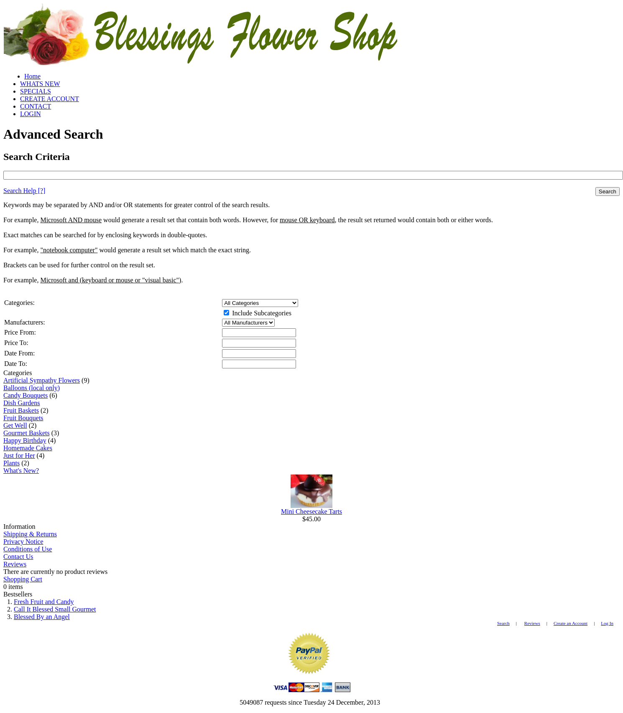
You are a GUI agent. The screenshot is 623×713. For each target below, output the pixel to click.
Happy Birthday (24, 440)
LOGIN (30, 113)
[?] (24, 190)
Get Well (15, 425)
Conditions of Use (27, 549)
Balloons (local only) (31, 387)
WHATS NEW (40, 83)
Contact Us (18, 556)
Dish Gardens (21, 402)
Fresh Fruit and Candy (44, 601)
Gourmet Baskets (26, 432)
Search (607, 191)
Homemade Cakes (27, 448)
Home (32, 76)
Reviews (14, 564)
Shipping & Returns (30, 534)
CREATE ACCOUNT (49, 98)
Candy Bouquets (25, 395)
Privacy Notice (23, 541)
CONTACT (35, 106)
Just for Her (19, 455)
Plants (11, 463)
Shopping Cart (22, 579)
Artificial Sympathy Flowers (41, 380)
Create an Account (570, 623)
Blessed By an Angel (42, 616)
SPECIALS (35, 91)
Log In (607, 623)
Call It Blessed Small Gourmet (55, 609)
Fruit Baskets (21, 410)
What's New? (21, 470)
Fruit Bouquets (23, 417)
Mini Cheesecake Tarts (311, 511)
